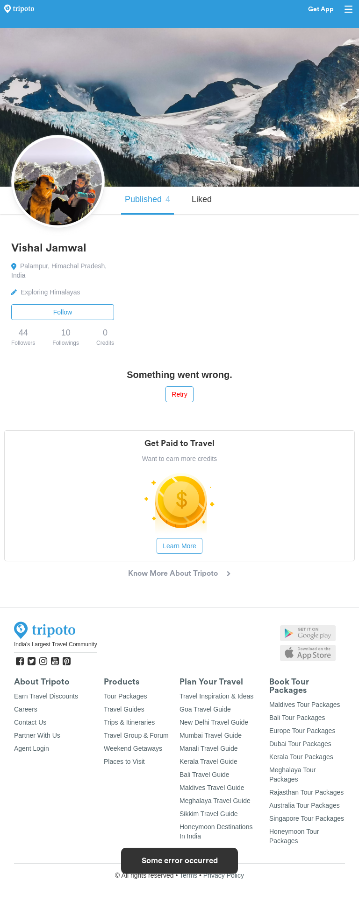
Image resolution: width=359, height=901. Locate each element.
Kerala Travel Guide (208, 761)
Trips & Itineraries (129, 722)
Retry (179, 394)
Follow (62, 312)
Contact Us (30, 722)
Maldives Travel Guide (212, 787)
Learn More (179, 546)
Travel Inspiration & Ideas (216, 696)
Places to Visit (124, 761)
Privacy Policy (223, 875)
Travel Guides (124, 709)
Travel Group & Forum (136, 735)
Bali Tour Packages (297, 717)
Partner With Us (37, 735)
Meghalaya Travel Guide (215, 800)
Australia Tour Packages (304, 805)
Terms (188, 875)
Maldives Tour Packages (304, 704)
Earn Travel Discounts (46, 696)
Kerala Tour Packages (301, 757)
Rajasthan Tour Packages (306, 792)
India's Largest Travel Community (55, 644)
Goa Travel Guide (205, 709)
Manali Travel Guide (209, 748)
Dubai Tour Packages (300, 743)
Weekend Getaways (133, 748)
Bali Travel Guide (205, 774)
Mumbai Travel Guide (211, 735)
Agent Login (31, 748)
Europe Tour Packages (302, 730)
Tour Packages (125, 696)
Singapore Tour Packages (306, 818)
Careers (25, 709)
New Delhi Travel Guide (214, 722)
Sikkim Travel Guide (208, 813)
